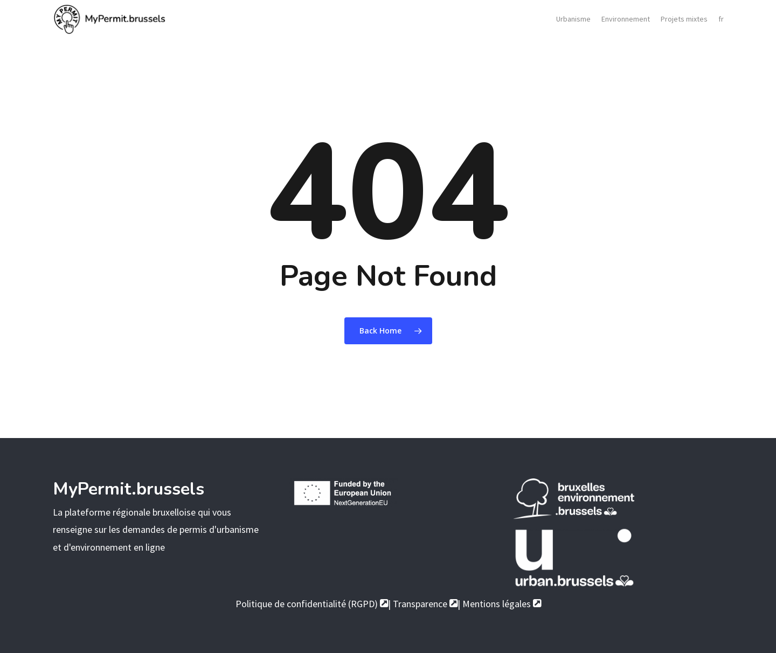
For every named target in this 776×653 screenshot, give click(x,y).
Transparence (425, 604)
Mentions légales (501, 604)
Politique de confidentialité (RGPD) (311, 604)
